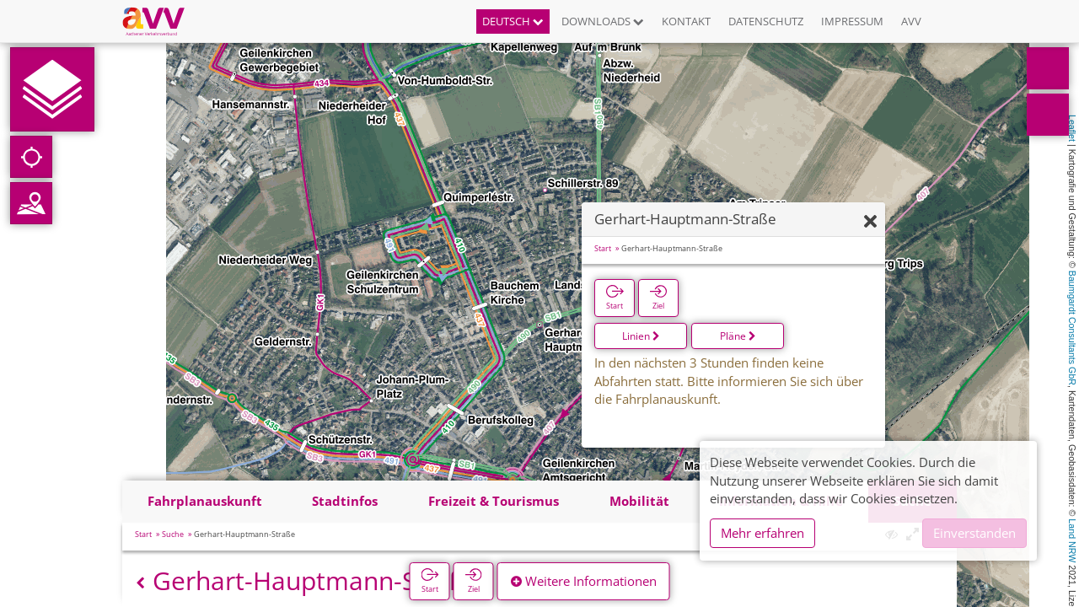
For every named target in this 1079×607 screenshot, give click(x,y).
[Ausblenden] (870, 222)
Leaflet (1072, 128)
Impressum (852, 21)
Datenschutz (765, 21)
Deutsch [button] (513, 21)
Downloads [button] (602, 21)
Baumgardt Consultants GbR (1072, 328)
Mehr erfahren (762, 532)
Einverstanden (974, 532)
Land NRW (1072, 540)
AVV (911, 21)
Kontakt (686, 21)
